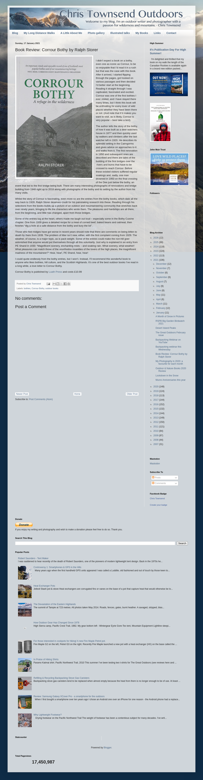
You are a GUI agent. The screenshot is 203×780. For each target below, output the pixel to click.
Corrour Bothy (38, 288)
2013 (156, 417)
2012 (156, 422)
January (160, 312)
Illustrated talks (120, 33)
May (158, 294)
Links (157, 33)
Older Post (132, 394)
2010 (156, 431)
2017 (156, 400)
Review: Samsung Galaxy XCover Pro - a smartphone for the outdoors (69, 696)
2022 (156, 255)
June (159, 290)
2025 (156, 242)
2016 (156, 404)
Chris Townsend (157, 498)
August (160, 281)
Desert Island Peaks (166, 328)
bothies (27, 288)
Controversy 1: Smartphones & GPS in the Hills (57, 567)
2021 (156, 260)
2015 (156, 408)
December (161, 264)
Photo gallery (96, 33)
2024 (156, 246)
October (160, 272)
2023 (156, 251)
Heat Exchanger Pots (44, 586)
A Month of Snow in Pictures (170, 316)
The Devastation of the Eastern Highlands (55, 604)
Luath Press (55, 271)
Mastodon (155, 463)
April (158, 299)
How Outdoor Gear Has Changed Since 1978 (56, 622)
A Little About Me (71, 33)
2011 (156, 426)
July (158, 286)
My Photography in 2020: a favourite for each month (169, 362)
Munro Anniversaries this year (171, 380)
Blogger (107, 747)
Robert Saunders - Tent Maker (33, 558)
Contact (171, 33)
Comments (159, 483)
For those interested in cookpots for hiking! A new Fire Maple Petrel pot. (70, 641)
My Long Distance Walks (39, 33)
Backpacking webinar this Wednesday (168, 348)
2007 (156, 444)
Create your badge (158, 505)
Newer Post (22, 394)
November (161, 268)
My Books (141, 33)
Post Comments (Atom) (41, 399)
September (162, 277)
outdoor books (51, 288)
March (159, 303)
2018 (156, 395)
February (161, 308)
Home (77, 394)
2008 (156, 440)
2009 (156, 435)
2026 (156, 237)
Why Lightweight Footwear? (48, 714)
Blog (15, 33)
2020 (156, 386)
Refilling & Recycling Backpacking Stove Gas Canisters (61, 678)
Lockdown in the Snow (167, 375)
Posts (156, 477)
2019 (156, 391)
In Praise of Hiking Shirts (46, 659)
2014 (156, 413)
